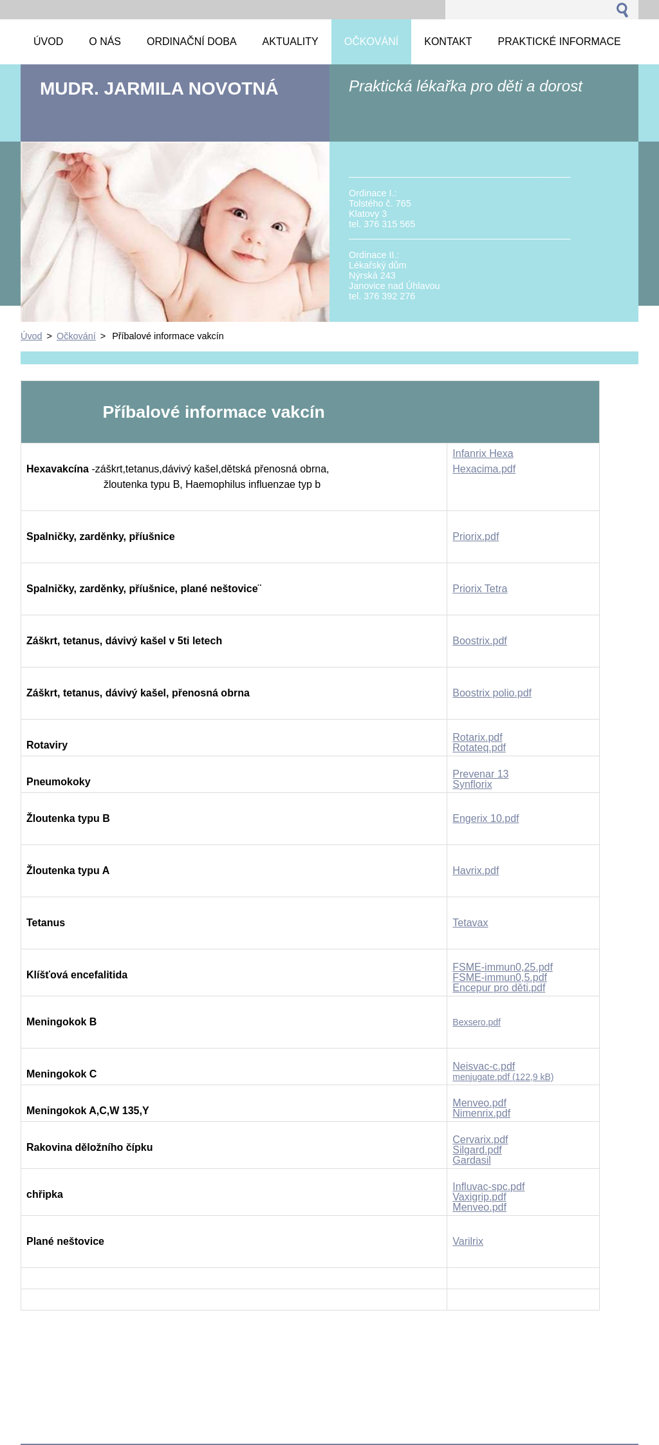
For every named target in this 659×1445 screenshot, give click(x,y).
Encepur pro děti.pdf (498, 987)
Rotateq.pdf (479, 747)
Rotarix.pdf (477, 737)
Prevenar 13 (480, 774)
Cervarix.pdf (480, 1139)
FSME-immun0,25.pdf (502, 967)
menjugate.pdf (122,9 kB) (502, 1077)
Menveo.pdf (479, 1102)
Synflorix (472, 784)
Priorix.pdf (475, 536)
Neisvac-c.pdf (483, 1066)
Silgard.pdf (477, 1149)
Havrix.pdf (475, 870)
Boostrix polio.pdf (492, 692)
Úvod (31, 336)
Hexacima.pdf (483, 468)
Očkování (76, 336)
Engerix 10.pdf (485, 818)
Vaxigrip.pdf (479, 1196)
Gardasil (471, 1160)
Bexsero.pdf (476, 1022)
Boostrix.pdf (479, 640)
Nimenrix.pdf (481, 1113)
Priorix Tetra (479, 588)
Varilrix (467, 1241)
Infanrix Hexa (482, 453)
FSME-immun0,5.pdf (499, 977)
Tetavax (470, 922)
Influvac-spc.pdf (488, 1186)
